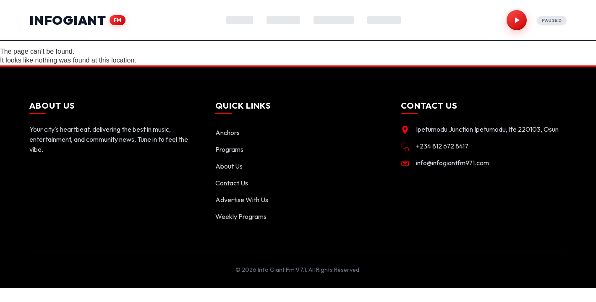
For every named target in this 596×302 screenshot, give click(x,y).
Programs (229, 149)
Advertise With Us (241, 199)
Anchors (227, 132)
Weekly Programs (241, 216)
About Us (229, 166)
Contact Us (231, 183)
